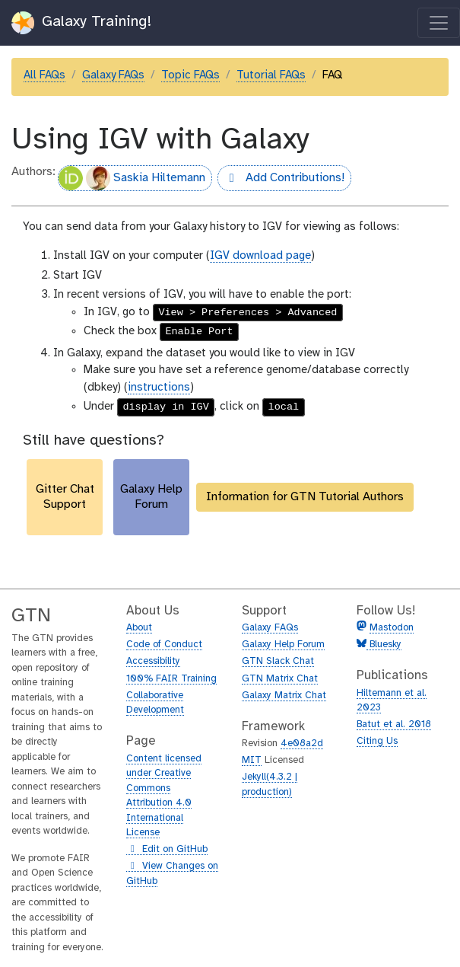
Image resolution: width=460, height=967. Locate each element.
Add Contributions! (280, 179)
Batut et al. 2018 (394, 724)
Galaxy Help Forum (283, 644)
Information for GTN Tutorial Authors (305, 496)
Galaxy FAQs (113, 75)
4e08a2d (302, 743)
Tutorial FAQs (271, 75)
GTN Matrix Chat (280, 679)
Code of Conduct (164, 644)
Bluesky (383, 644)
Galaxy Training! (81, 22)
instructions (159, 387)
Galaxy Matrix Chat (284, 696)
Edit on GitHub (166, 849)
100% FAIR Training (171, 679)
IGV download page (260, 256)
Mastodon (392, 628)
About (139, 628)
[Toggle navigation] (438, 23)
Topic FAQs (190, 75)
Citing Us (377, 741)
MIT (252, 760)
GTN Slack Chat (278, 661)
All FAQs (44, 75)
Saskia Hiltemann (132, 178)
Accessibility (153, 661)
